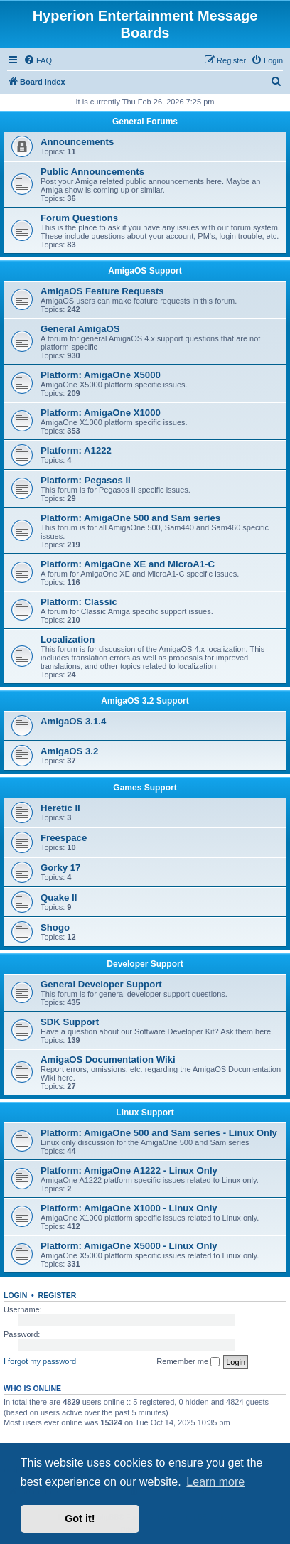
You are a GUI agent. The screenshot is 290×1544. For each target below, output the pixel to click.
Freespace (64, 837)
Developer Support (145, 964)
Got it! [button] (80, 1518)
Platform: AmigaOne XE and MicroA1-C (128, 564)
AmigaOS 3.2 (69, 751)
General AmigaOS (80, 328)
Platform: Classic (79, 601)
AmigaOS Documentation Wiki (108, 1059)
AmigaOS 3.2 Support (144, 701)
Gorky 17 (60, 867)
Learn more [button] (215, 1482)
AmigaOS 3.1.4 (73, 721)
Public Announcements (92, 171)
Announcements (77, 141)
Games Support (144, 788)
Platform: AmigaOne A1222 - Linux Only (129, 1170)
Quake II (59, 897)
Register (57, 1295)
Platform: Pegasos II (86, 480)
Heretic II (60, 808)
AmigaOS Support (144, 271)
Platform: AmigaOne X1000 (101, 412)
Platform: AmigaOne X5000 (101, 375)
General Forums (145, 122)
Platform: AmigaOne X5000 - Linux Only (129, 1245)
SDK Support (70, 1022)
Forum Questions (79, 218)
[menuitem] (37, 60)
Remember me (188, 1362)
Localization (68, 639)
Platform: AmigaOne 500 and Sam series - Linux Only (159, 1132)
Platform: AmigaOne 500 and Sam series (130, 518)
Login (15, 1295)
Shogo (55, 927)
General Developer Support (101, 984)
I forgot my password (40, 1361)
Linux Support (144, 1112)
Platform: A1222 (76, 450)
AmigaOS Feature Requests (102, 291)
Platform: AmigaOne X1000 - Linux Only (129, 1208)
